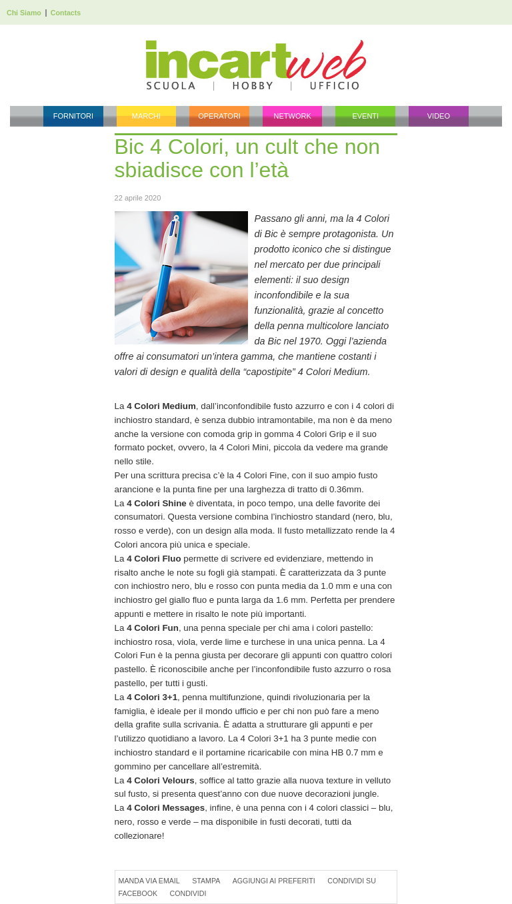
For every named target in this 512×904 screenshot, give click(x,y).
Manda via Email (149, 881)
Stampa (206, 881)
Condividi (188, 893)
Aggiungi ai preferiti (274, 881)
